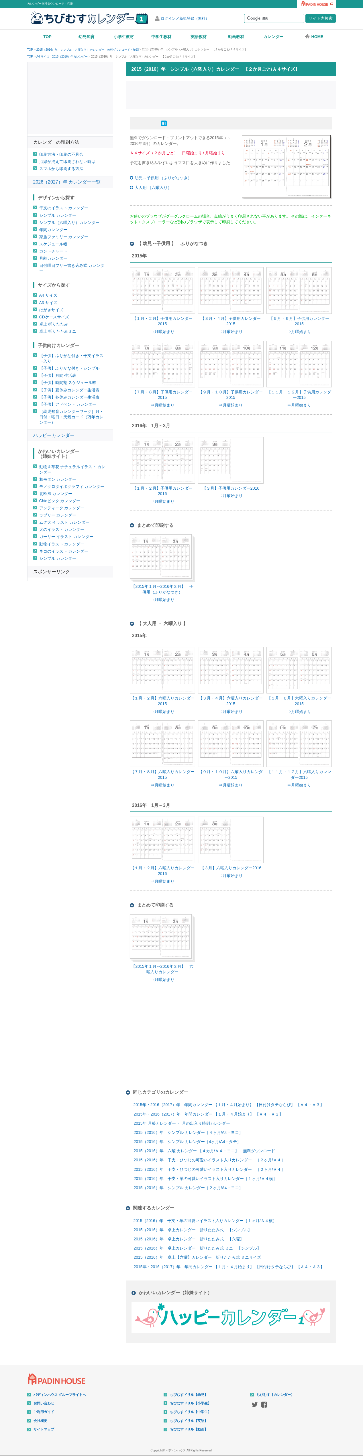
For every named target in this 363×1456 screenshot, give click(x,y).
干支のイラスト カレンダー (64, 208)
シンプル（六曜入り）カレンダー (69, 222)
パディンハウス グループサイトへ (60, 1395)
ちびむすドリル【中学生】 (190, 1412)
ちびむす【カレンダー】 (275, 1395)
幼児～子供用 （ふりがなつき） (163, 178)
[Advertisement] (231, 94)
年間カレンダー (53, 229)
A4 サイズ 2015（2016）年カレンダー (62, 56)
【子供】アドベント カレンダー (68, 404)
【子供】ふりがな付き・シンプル (69, 368)
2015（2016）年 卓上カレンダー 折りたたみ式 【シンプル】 (193, 1230)
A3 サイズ (48, 302)
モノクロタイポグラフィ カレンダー (72, 486)
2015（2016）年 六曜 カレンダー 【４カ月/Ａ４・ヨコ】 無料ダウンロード (204, 1150)
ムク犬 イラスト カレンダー (64, 522)
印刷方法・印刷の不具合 (61, 154)
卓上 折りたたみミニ (57, 331)
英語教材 (199, 36)
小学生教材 (124, 36)
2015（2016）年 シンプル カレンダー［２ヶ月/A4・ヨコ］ (188, 1187)
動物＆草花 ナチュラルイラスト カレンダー (72, 469)
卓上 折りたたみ (53, 324)
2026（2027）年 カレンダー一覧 (67, 182)
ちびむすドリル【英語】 (189, 1421)
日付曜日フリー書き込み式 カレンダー (72, 268)
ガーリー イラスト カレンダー (66, 536)
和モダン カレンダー (57, 479)
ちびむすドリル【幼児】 (189, 1395)
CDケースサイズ (54, 317)
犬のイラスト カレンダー (62, 529)
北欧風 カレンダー (55, 493)
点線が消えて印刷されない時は (67, 161)
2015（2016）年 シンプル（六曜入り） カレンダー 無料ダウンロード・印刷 (87, 49)
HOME (314, 36)
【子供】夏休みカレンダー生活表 (69, 390)
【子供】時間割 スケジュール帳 (68, 382)
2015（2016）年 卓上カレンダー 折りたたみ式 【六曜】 (189, 1239)
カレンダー (273, 36)
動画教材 (236, 36)
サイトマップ (44, 1429)
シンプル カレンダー (57, 215)
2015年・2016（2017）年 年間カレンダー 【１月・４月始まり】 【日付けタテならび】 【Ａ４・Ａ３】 (229, 1104)
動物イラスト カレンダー (62, 544)
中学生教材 (161, 36)
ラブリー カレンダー (57, 515)
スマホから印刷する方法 (61, 168)
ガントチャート (53, 251)
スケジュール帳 (53, 244)
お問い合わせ (44, 1403)
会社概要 (40, 1421)
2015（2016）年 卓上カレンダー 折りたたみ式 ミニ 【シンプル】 (197, 1248)
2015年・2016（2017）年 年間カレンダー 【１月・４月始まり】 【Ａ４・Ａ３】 (208, 1114)
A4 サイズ (48, 295)
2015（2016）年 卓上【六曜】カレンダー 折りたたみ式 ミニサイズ (197, 1257)
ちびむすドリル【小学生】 (190, 1403)
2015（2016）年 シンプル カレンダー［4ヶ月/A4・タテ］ (187, 1141)
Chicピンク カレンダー (60, 501)
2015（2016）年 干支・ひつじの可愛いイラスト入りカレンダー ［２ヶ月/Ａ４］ (209, 1160)
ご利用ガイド (44, 1412)
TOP (47, 36)
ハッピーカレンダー (53, 435)
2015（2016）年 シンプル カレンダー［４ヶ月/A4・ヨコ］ (188, 1132)
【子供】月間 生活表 (57, 375)
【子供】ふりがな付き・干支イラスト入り (71, 358)
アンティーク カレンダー (62, 508)
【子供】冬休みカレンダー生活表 (69, 397)
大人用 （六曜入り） (153, 187)
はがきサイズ (51, 310)
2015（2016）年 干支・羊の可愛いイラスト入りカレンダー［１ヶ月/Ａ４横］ (205, 1178)
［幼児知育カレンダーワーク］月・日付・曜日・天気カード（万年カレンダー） (71, 417)
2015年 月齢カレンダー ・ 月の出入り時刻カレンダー (182, 1123)
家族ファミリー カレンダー (64, 237)
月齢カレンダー (53, 258)
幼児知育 (87, 36)
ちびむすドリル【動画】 (189, 1429)
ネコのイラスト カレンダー (64, 551)
